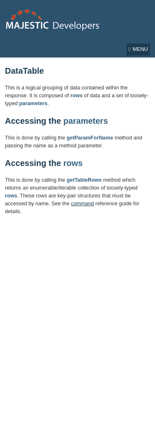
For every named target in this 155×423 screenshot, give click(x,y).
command (82, 204)
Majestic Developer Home (53, 19)
